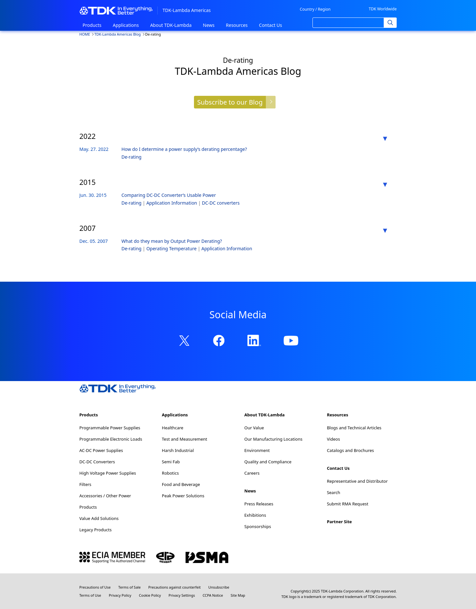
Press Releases (258, 504)
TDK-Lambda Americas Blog (117, 34)
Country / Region (315, 9)
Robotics (170, 473)
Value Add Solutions (99, 518)
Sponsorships (257, 526)
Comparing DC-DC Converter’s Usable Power (168, 195)
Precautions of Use (95, 587)
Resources (237, 25)
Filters (85, 484)
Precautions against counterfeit (174, 587)
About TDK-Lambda (171, 25)
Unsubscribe (218, 587)
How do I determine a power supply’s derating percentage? (184, 149)
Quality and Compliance (267, 462)
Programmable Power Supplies (109, 428)
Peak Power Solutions (183, 496)
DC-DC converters (221, 203)
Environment (257, 450)
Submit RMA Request (347, 504)
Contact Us (270, 25)
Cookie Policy (150, 595)
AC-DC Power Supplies (101, 450)
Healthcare (172, 428)
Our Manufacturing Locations (273, 439)
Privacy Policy (120, 595)
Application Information (172, 203)
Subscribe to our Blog (230, 102)
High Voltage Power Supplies (107, 473)
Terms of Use (90, 595)
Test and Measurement (184, 439)
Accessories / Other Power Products (105, 501)
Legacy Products (95, 530)
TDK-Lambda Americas (187, 10)
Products (92, 25)
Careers (252, 473)
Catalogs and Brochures (350, 450)
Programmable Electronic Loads (110, 439)
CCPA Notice (213, 595)
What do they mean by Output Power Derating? (171, 241)
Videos (333, 439)
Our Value (254, 428)
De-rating (131, 157)
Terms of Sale (129, 587)
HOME (84, 34)
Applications (126, 25)
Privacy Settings (182, 595)
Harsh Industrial (178, 450)
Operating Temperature (172, 248)
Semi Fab (171, 462)
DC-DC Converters (97, 462)
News (209, 25)
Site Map (238, 595)
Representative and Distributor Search (357, 486)
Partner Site (339, 521)
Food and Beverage (181, 484)
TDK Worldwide (383, 9)
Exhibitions (255, 515)
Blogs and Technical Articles (354, 428)
